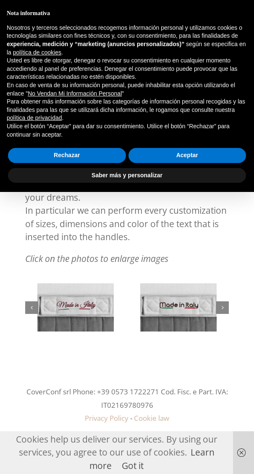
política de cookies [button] (37, 52)
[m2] (75, 289)
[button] (31, 307)
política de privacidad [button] (34, 117)
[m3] (178, 289)
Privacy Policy (106, 418)
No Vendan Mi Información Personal (75, 93)
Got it (133, 465)
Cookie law (151, 418)
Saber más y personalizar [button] (127, 175)
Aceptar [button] (187, 155)
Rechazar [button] (67, 155)
